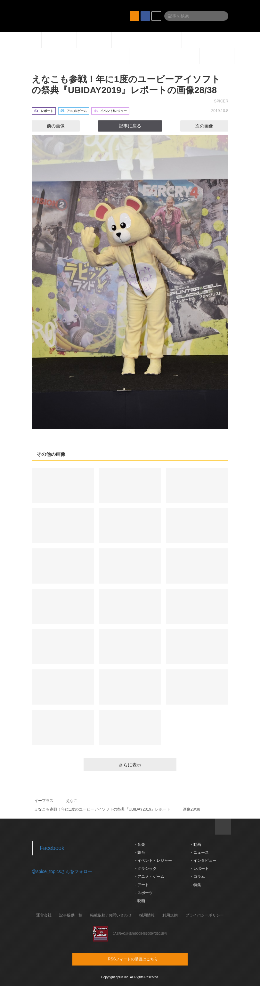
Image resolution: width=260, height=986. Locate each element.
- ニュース (199, 852)
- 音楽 (140, 844)
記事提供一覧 (70, 915)
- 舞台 (140, 852)
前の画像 (50, 125)
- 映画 (140, 901)
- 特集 (196, 885)
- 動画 (196, 844)
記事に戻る (130, 125)
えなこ (71, 800)
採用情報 (147, 915)
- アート (142, 885)
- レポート (199, 868)
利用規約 (170, 915)
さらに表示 (130, 764)
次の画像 (210, 125)
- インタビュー (203, 860)
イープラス (43, 800)
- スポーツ (144, 893)
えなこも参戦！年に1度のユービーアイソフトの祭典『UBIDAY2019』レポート (102, 809)
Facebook (52, 848)
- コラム (198, 876)
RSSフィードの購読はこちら (142, 958)
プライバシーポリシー (204, 915)
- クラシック (146, 868)
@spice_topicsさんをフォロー (62, 871)
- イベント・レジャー (153, 860)
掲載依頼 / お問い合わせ (111, 915)
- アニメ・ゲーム (149, 876)
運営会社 (44, 915)
